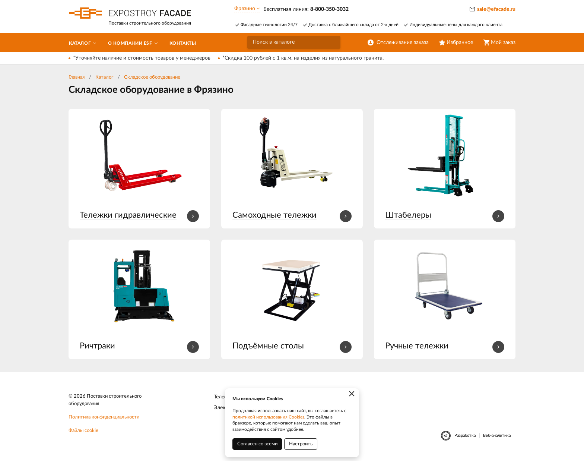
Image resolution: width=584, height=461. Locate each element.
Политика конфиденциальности (104, 417)
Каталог (104, 77)
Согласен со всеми (257, 444)
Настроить (300, 444)
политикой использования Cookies (268, 417)
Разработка (465, 435)
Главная (77, 77)
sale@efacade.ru (496, 9)
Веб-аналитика (497, 435)
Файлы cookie (83, 430)
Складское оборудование (152, 77)
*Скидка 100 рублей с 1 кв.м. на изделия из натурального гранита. (303, 58)
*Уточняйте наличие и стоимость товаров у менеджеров (141, 58)
